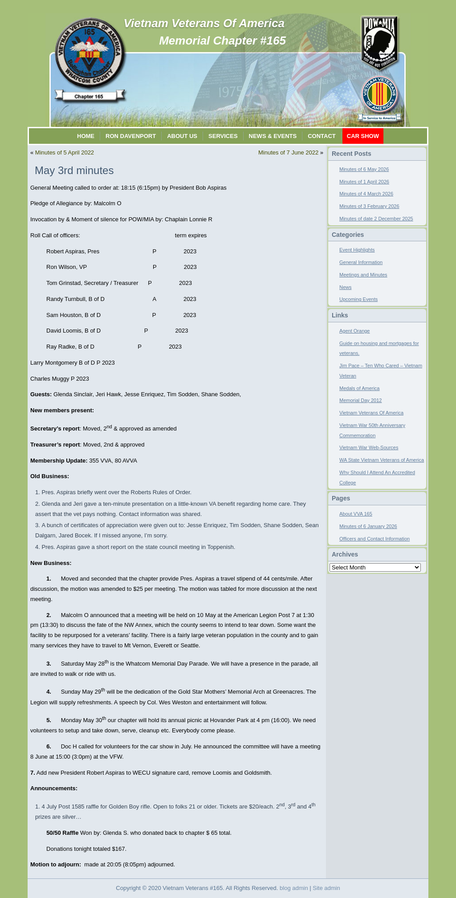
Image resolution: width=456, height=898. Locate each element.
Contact (322, 136)
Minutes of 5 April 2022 (64, 152)
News (345, 287)
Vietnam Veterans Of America (204, 23)
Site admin (326, 888)
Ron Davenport (131, 136)
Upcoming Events (358, 299)
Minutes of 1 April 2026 (364, 181)
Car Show (363, 136)
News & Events (273, 136)
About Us (182, 136)
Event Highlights (357, 249)
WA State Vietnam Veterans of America (381, 460)
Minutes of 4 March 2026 (366, 193)
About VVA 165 (355, 513)
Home (85, 136)
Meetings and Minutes (363, 274)
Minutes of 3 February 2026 (369, 206)
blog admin (294, 888)
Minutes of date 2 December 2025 (376, 218)
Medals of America (359, 388)
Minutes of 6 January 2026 (368, 526)
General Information (361, 262)
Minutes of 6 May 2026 (364, 169)
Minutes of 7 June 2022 (288, 152)
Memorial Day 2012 (360, 400)
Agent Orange (354, 330)
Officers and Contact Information (374, 538)
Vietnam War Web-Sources (368, 447)
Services (223, 136)
